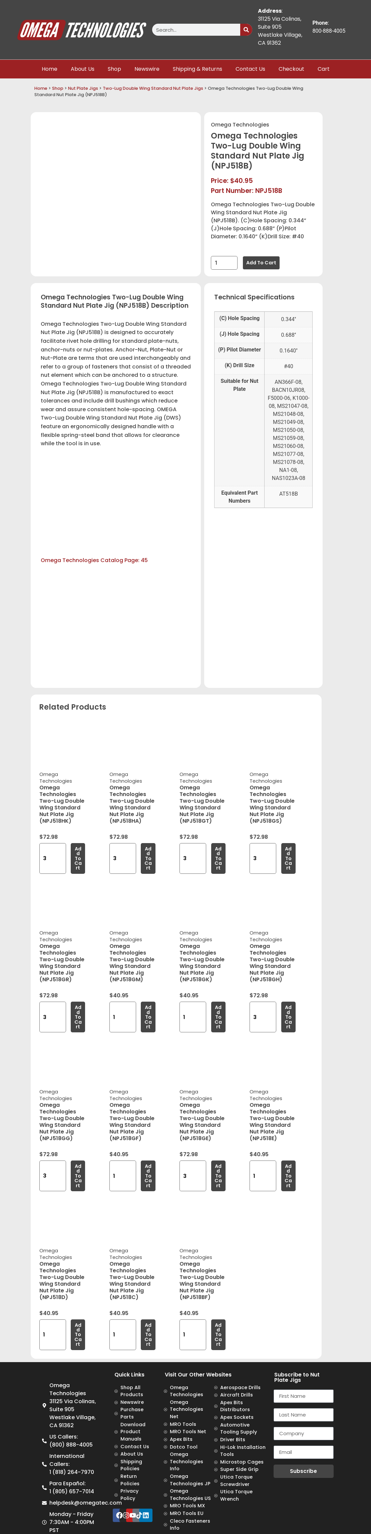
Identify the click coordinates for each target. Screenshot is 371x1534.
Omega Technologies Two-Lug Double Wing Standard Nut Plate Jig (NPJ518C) (131, 1280)
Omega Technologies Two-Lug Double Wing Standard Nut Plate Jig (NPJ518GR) (61, 962)
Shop (114, 69)
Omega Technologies (240, 125)
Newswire (146, 69)
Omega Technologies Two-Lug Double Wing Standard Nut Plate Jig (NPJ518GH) (272, 962)
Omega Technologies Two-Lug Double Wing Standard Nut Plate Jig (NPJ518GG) (61, 1121)
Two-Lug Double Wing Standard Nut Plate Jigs (153, 88)
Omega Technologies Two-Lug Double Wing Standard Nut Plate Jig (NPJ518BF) (202, 1280)
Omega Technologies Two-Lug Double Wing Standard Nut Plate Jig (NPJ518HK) (61, 804)
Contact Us (250, 69)
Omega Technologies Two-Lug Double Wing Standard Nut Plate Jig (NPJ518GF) (131, 1121)
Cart (324, 69)
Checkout (291, 69)
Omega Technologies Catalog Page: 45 (94, 560)
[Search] (246, 30)
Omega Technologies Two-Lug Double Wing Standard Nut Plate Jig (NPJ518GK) (202, 962)
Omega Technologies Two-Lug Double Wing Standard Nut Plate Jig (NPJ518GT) (202, 804)
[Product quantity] (224, 263)
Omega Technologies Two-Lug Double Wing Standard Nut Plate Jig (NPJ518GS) (272, 804)
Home (49, 69)
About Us (82, 69)
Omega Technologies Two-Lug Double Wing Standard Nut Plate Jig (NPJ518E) (272, 1121)
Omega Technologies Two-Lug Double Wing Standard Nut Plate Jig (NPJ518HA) (131, 804)
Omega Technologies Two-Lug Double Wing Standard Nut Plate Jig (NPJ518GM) (131, 962)
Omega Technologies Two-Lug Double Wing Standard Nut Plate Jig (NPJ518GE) (202, 1121)
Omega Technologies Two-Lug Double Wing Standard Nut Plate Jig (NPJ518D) (61, 1280)
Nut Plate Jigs (83, 88)
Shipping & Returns (197, 69)
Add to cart (261, 262)
